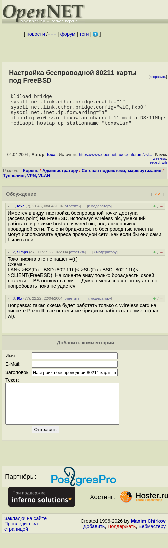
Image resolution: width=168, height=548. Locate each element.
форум (67, 34)
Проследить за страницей (21, 542)
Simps (22, 260)
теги (84, 34)
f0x (19, 306)
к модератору (99, 214)
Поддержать (122, 542)
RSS (157, 202)
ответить (72, 214)
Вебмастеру (152, 542)
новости (36, 34)
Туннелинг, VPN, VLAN (26, 183)
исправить (157, 77)
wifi (164, 170)
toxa (51, 162)
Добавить (94, 542)
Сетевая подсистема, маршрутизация (121, 178)
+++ (52, 34)
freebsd (153, 170)
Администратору (60, 178)
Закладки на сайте (25, 534)
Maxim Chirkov (148, 537)
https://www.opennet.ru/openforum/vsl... (115, 162)
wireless (159, 166)
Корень (30, 178)
